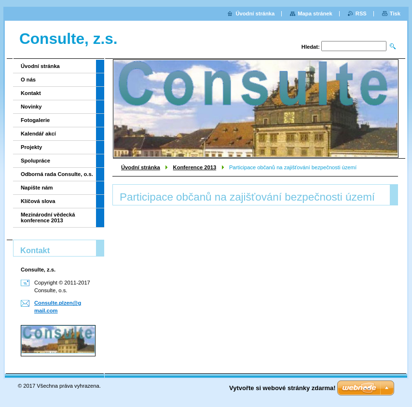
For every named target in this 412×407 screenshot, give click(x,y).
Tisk (395, 13)
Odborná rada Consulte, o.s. (57, 174)
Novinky (31, 106)
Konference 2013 (195, 167)
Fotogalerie (35, 120)
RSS (361, 13)
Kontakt (31, 93)
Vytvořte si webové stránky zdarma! (282, 388)
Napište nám (37, 187)
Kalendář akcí (38, 133)
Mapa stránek (315, 13)
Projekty (31, 147)
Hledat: (311, 47)
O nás (28, 79)
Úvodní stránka (140, 167)
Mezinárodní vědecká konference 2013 (48, 217)
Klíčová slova (38, 201)
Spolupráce (35, 160)
